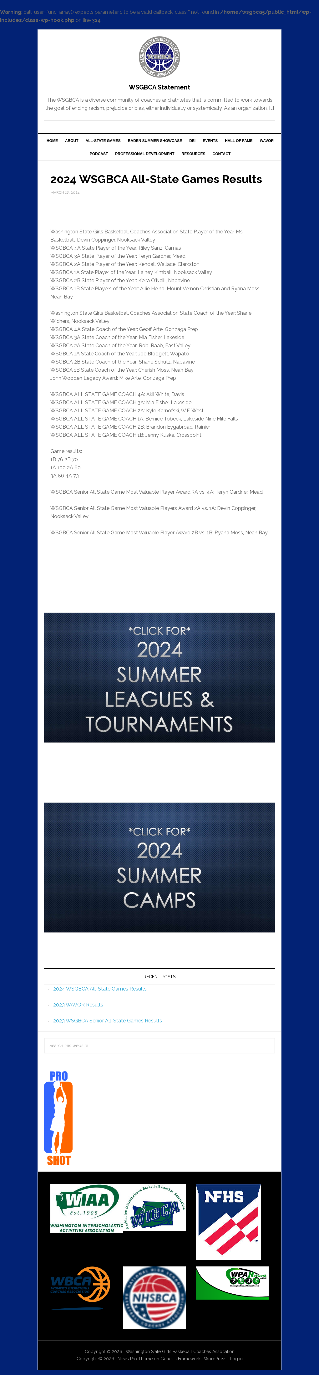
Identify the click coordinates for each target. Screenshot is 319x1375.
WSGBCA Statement (159, 87)
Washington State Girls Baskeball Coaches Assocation (180, 1351)
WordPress (215, 1358)
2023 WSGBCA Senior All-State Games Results (107, 1021)
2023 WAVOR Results (78, 1005)
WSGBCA (159, 57)
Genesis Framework (180, 1358)
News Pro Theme (135, 1358)
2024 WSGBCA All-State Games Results (100, 989)
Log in (236, 1358)
